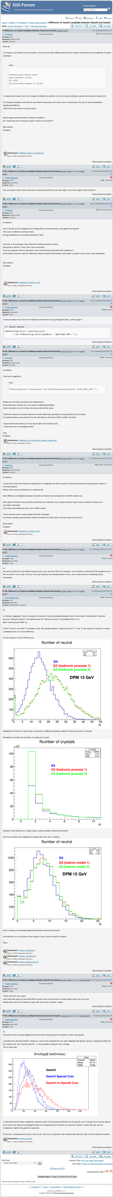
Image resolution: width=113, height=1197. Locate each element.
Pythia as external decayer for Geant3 (97, 1164)
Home (108, 18)
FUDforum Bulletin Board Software (63, 1193)
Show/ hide (20, 327)
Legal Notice (56, 1187)
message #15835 (66, 591)
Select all (12, 327)
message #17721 (66, 1016)
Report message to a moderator (102, 161)
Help (79, 18)
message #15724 (66, 458)
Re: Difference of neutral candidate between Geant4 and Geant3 (32, 171)
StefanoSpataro (11, 178)
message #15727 (66, 549)
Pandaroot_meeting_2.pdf (29, 282)
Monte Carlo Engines (37, 23)
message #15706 (66, 204)
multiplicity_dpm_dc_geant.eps (31, 153)
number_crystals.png (27, 956)
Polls (27, 26)
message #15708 (66, 301)
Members (89, 18)
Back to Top (57, 1168)
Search (70, 18)
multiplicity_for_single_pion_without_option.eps (38, 440)
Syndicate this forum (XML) (95, 1171)
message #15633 (66, 171)
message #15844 (66, 980)
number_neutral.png (27, 950)
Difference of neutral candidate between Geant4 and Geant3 (31, 31)
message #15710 (66, 351)
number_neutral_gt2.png (28, 962)
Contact (35, 1187)
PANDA (12, 23)
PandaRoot (22, 23)
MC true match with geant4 (92, 1160)
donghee (8, 34)
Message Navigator (39, 26)
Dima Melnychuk (12, 598)
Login (99, 18)
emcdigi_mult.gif (25, 1138)
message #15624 (62, 30)
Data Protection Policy (72, 1187)
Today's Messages (15, 26)
